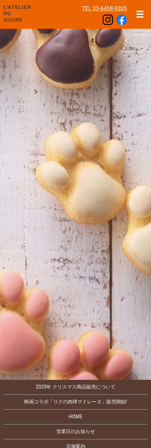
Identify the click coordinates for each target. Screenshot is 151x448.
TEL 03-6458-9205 (104, 8)
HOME (76, 416)
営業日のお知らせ (75, 431)
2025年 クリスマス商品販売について (75, 387)
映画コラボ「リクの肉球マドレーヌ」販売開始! (75, 401)
